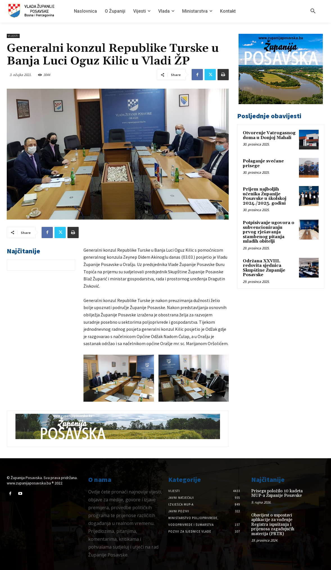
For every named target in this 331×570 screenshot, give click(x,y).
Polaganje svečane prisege (263, 163)
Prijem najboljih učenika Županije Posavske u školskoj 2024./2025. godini (264, 196)
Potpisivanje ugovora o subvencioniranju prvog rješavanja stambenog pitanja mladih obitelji (268, 232)
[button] (313, 11)
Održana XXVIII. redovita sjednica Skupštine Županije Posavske (264, 268)
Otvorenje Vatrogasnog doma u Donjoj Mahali (269, 135)
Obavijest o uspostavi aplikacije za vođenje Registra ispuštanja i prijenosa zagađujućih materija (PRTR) (272, 525)
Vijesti (13, 36)
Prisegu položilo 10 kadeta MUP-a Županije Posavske (277, 493)
